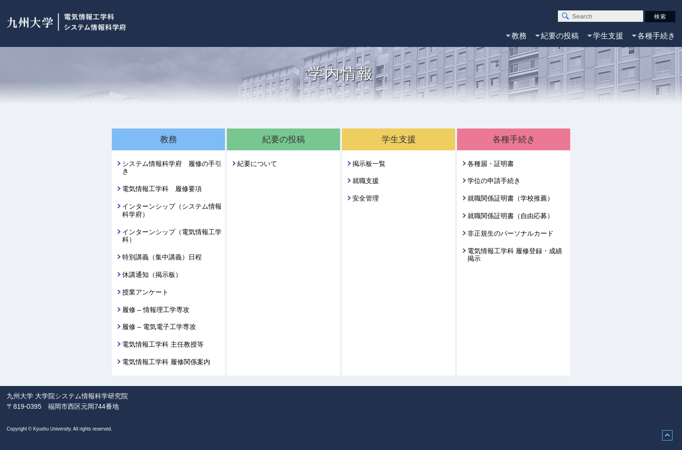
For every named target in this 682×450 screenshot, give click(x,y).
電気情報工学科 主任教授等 (163, 344)
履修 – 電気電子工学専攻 (159, 327)
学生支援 (608, 36)
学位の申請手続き (493, 180)
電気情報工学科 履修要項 (162, 189)
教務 (519, 36)
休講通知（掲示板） (152, 274)
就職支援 (365, 180)
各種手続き (656, 36)
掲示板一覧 (369, 163)
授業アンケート (145, 292)
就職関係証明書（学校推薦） (510, 198)
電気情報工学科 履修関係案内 (166, 362)
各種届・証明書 (490, 163)
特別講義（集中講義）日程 (162, 257)
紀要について (257, 163)
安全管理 (365, 198)
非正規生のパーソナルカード (510, 233)
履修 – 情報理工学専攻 (155, 309)
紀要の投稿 (560, 36)
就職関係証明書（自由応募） (510, 216)
